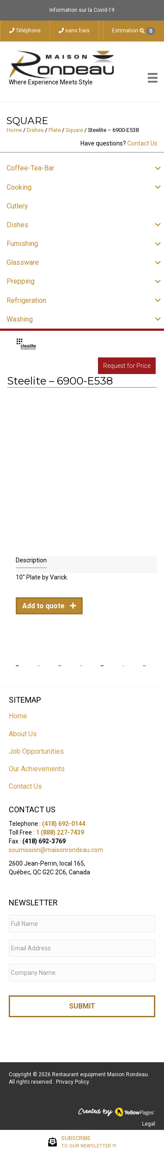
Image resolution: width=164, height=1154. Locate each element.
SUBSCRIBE (88, 1142)
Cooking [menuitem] (19, 187)
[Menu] (152, 78)
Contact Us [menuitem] (25, 786)
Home (14, 130)
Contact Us (142, 143)
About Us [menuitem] (23, 734)
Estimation (133, 31)
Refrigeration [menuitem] (26, 300)
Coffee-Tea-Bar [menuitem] (30, 168)
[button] (158, 168)
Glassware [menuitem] (23, 262)
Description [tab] (31, 560)
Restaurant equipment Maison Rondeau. (100, 1074)
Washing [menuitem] (20, 319)
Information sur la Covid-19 (82, 10)
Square (74, 130)
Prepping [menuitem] (21, 281)
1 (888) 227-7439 (60, 832)
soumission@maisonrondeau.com (56, 849)
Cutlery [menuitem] (17, 206)
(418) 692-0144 (63, 823)
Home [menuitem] (18, 716)
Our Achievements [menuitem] (37, 769)
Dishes (35, 130)
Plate (55, 130)
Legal (148, 1124)
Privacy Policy (73, 1082)
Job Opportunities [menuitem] (36, 751)
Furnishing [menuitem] (22, 243)
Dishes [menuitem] (17, 225)
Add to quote (44, 606)
